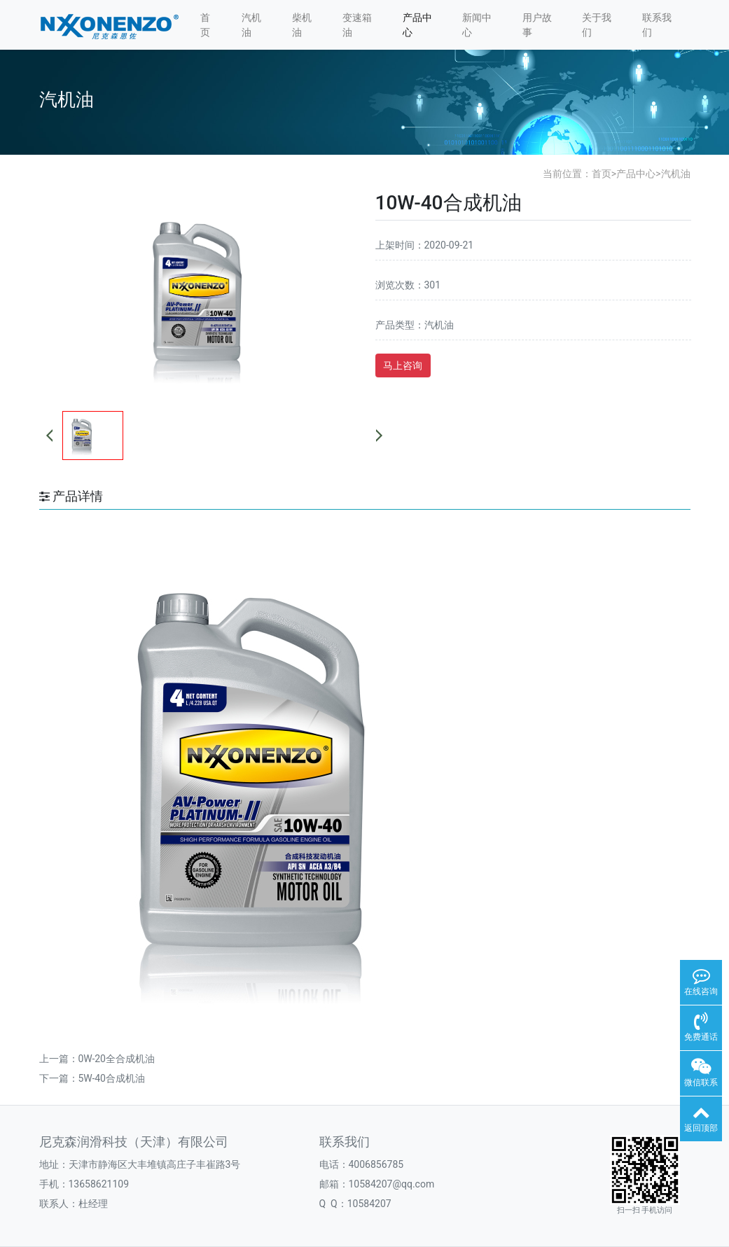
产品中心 (417, 25)
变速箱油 (357, 25)
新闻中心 (477, 25)
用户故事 (537, 25)
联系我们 (657, 25)
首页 (205, 25)
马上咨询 (402, 365)
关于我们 (596, 25)
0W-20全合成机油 (116, 1058)
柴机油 (302, 25)
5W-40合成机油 (111, 1078)
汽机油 (251, 25)
